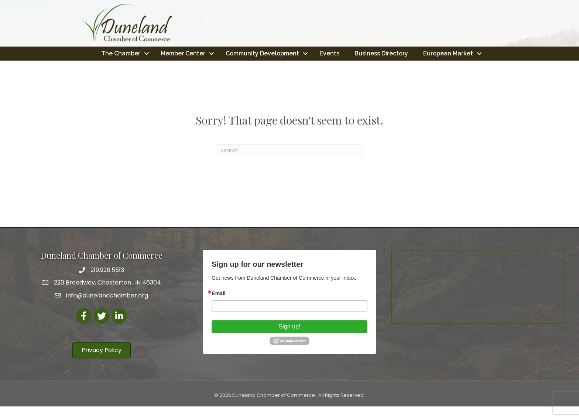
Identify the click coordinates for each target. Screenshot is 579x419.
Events (364, 53)
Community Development (297, 53)
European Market (287, 66)
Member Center (218, 53)
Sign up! (290, 339)
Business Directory (416, 53)
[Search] (289, 163)
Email (218, 306)
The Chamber (155, 53)
